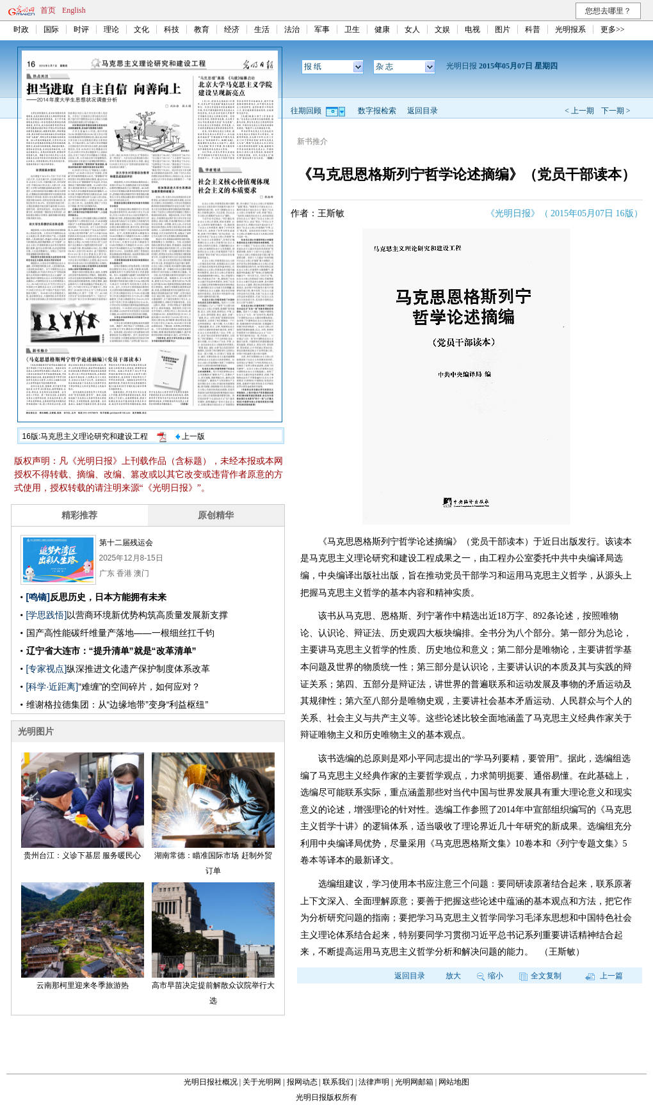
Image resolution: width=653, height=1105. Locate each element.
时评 (81, 29)
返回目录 (422, 110)
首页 (48, 10)
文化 (141, 29)
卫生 (352, 29)
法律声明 (374, 1081)
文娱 (442, 29)
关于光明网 (262, 1081)
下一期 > (616, 110)
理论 (111, 29)
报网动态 (302, 1081)
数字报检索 (377, 110)
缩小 (490, 975)
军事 (322, 29)
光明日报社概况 (211, 1081)
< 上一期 (579, 110)
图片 (502, 29)
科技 (171, 29)
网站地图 (454, 1081)
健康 (382, 29)
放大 (453, 975)
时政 (21, 29)
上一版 (190, 436)
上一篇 (604, 975)
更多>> (613, 29)
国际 (51, 29)
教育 (201, 29)
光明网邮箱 (414, 1081)
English (74, 10)
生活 (262, 29)
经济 (231, 29)
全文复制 (540, 975)
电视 (472, 29)
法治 (292, 29)
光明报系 (570, 29)
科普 (532, 29)
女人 (412, 29)
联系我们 (338, 1081)
